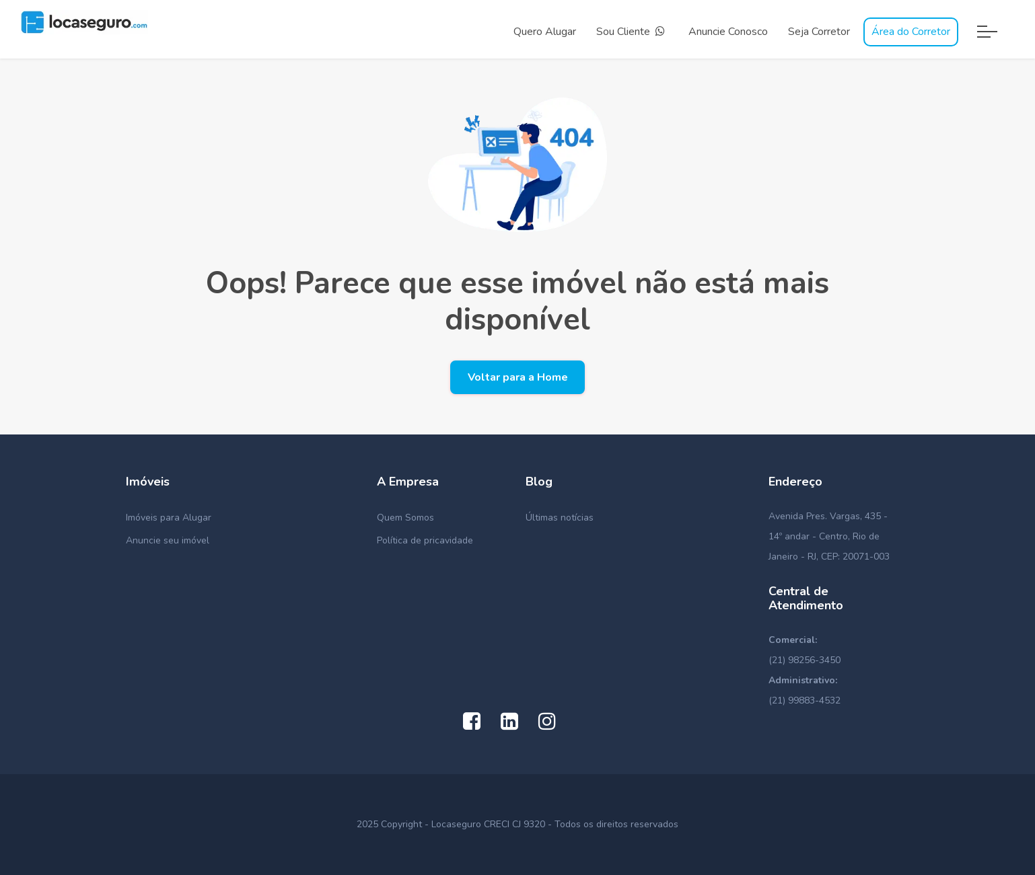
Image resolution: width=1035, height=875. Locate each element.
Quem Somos (405, 517)
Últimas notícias (560, 517)
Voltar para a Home (518, 377)
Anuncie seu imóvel (167, 540)
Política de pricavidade (425, 540)
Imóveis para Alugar (168, 517)
